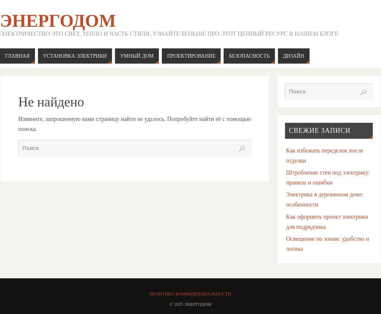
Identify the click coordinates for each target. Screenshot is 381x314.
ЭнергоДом (58, 21)
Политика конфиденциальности (190, 294)
